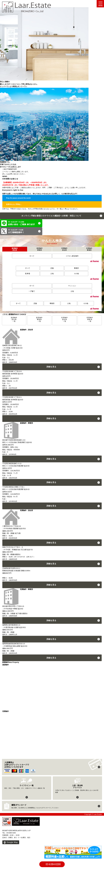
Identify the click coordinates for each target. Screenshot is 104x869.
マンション (72, 286)
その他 (76, 273)
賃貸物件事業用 (40, 249)
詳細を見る (51, 367)
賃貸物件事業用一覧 (39, 319)
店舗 (52, 268)
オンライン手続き (51, 216)
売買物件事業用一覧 (90, 319)
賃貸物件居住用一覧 (14, 319)
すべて (32, 256)
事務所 (76, 268)
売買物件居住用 (64, 249)
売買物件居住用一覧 (64, 319)
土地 (52, 273)
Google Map (12, 842)
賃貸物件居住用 (15, 249)
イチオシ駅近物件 (72, 256)
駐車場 (27, 273)
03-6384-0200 (53, 864)
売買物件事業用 (89, 249)
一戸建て (32, 291)
